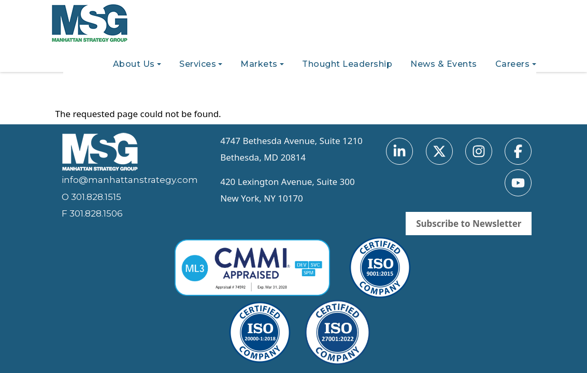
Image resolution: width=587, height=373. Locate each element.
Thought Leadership (347, 64)
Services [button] (197, 64)
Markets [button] (259, 64)
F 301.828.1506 (92, 213)
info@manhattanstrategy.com (130, 180)
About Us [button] (134, 64)
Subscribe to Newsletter (468, 223)
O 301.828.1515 (91, 197)
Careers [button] (512, 64)
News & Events (443, 64)
